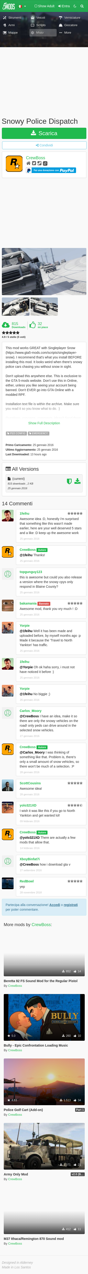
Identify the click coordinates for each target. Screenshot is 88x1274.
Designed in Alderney (17, 1262)
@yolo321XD (30, 837)
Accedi (54, 905)
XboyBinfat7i (30, 859)
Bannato (44, 603)
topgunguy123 (31, 572)
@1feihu (26, 555)
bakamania (28, 603)
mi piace (43, 327)
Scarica (44, 133)
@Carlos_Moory (32, 752)
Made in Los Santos (16, 1267)
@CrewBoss (29, 716)
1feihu (24, 513)
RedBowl (27, 881)
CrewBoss (35, 158)
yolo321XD (28, 805)
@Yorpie (26, 667)
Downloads (19, 327)
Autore (42, 550)
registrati (71, 905)
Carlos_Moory (30, 711)
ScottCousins (30, 783)
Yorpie (25, 625)
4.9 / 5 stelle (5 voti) (14, 337)
